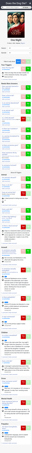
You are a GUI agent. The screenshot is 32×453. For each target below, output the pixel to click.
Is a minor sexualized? (9, 335)
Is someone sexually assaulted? (9, 269)
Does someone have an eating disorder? (10, 402)
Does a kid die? (7, 361)
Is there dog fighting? (9, 217)
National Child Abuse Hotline (8, 119)
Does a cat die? (7, 185)
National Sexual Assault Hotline (9, 253)
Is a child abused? (8, 118)
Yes (23, 61)
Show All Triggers (16, 172)
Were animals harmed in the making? (10, 87)
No (28, 61)
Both (18, 61)
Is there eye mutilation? (10, 129)
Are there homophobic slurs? (9, 427)
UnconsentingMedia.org (12, 272)
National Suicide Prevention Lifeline (10, 156)
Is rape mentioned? (8, 317)
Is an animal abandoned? (10, 103)
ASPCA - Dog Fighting (7, 218)
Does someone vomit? (9, 381)
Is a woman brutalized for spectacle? (10, 137)
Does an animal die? (9, 192)
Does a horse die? (8, 95)
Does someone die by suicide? (9, 153)
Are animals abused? (9, 177)
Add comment (13, 79)
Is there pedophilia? (8, 297)
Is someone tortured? (9, 165)
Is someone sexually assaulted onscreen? (9, 251)
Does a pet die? (7, 209)
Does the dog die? (8, 68)
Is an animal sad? (8, 110)
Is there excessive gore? (10, 145)
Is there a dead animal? (10, 226)
